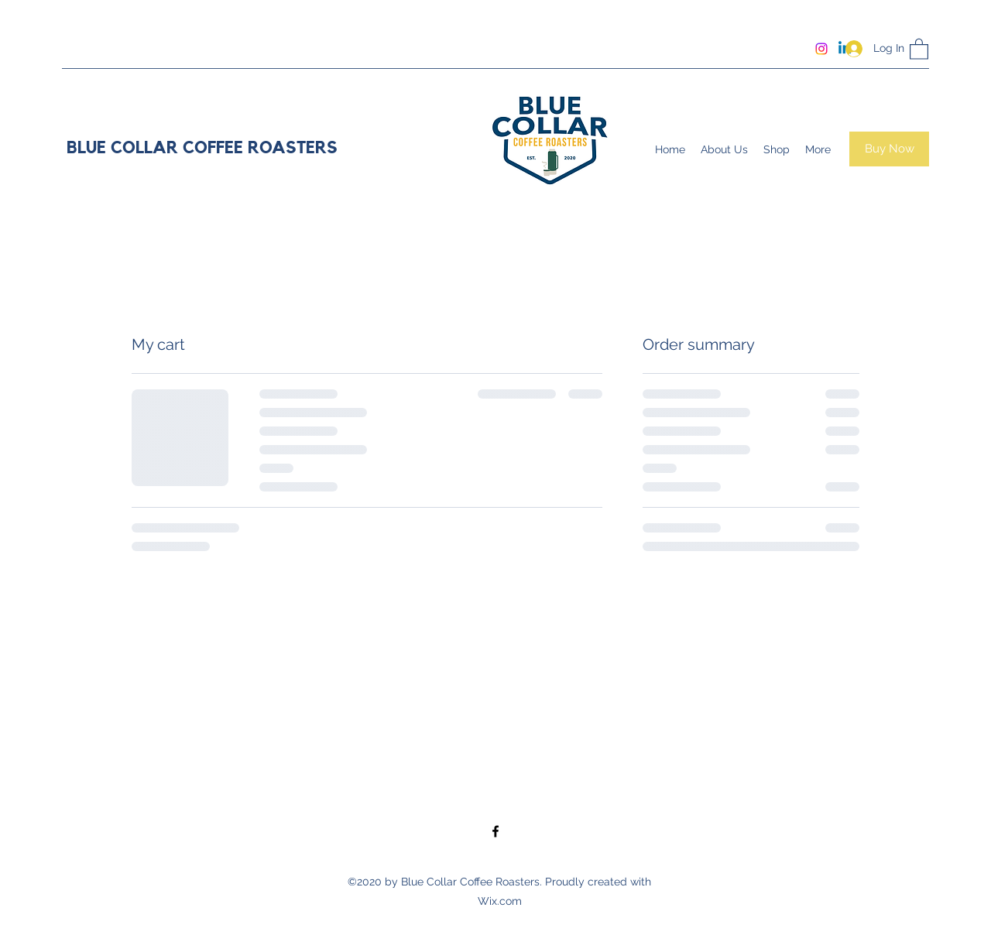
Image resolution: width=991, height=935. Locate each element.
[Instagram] (821, 49)
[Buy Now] (889, 149)
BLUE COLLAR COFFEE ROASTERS (202, 147)
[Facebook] (495, 831)
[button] (919, 48)
